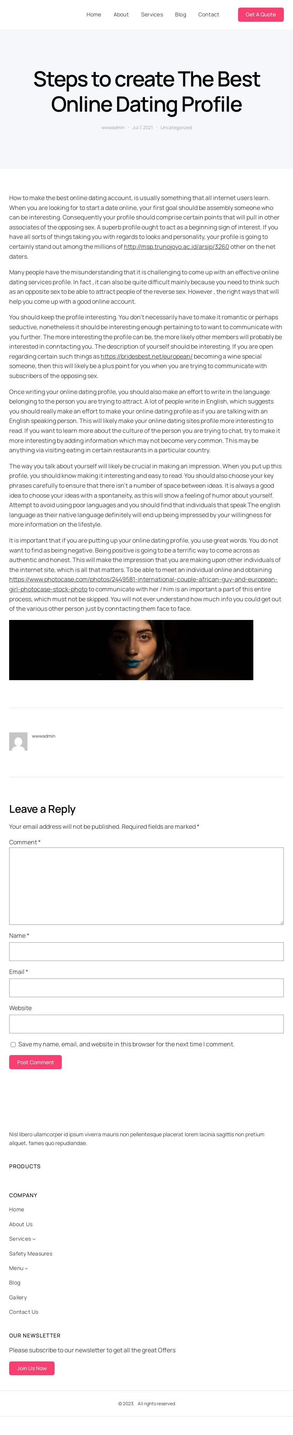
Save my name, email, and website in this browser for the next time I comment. (126, 1044)
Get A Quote (261, 14)
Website (20, 1008)
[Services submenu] (33, 1238)
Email (18, 971)
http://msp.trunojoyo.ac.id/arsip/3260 (176, 246)
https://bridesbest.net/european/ (147, 356)
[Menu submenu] (26, 1268)
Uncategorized (176, 127)
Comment (25, 842)
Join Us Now (32, 1368)
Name (19, 935)
